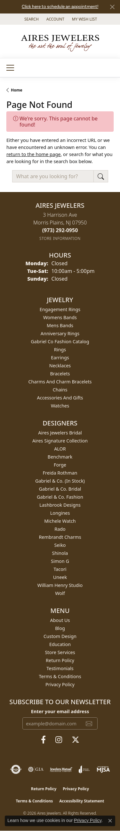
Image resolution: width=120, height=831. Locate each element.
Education (60, 644)
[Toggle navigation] (10, 67)
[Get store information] (60, 238)
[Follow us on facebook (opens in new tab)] (43, 740)
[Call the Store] (60, 230)
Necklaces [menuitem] (60, 366)
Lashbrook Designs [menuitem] (60, 505)
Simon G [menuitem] (60, 561)
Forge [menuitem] (60, 465)
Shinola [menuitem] (60, 553)
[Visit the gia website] (36, 769)
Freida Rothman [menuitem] (60, 473)
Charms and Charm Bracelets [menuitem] (60, 382)
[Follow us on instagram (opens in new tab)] (58, 740)
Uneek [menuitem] (60, 577)
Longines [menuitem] (60, 513)
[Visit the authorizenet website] (16, 769)
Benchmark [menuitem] (60, 457)
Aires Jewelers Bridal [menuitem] (60, 433)
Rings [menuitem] (60, 349)
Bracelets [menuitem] (60, 374)
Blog (60, 628)
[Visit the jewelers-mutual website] (61, 769)
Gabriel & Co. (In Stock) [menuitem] (60, 481)
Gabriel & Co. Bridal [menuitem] (60, 489)
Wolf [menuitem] (60, 593)
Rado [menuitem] (60, 529)
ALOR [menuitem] (60, 449)
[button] (31, 19)
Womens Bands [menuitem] (60, 317)
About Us (60, 620)
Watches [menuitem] (60, 406)
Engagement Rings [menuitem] (60, 309)
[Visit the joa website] (84, 769)
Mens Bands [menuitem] (60, 325)
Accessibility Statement (81, 801)
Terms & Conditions (60, 676)
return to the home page (33, 154)
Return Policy (60, 660)
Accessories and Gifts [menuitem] (60, 398)
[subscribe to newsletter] (89, 723)
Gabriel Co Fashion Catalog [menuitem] (60, 341)
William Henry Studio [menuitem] (60, 585)
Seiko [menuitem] (60, 545)
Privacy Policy (60, 684)
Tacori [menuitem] (59, 569)
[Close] (112, 7)
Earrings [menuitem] (60, 357)
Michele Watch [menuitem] (60, 521)
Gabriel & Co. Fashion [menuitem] (60, 497)
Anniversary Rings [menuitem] (60, 333)
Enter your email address (60, 711)
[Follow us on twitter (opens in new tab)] (75, 740)
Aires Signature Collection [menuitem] (60, 441)
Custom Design (60, 636)
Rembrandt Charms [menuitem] (60, 537)
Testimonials (59, 668)
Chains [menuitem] (60, 390)
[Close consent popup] (110, 821)
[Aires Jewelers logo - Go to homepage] (60, 41)
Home (16, 90)
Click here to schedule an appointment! (60, 7)
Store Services (60, 652)
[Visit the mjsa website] (103, 769)
